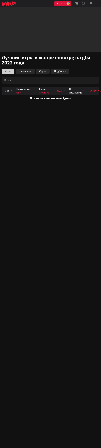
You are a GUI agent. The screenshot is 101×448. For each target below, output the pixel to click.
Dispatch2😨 (62, 3)
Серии (42, 71)
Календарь (25, 71)
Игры (8, 71)
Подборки (60, 71)
